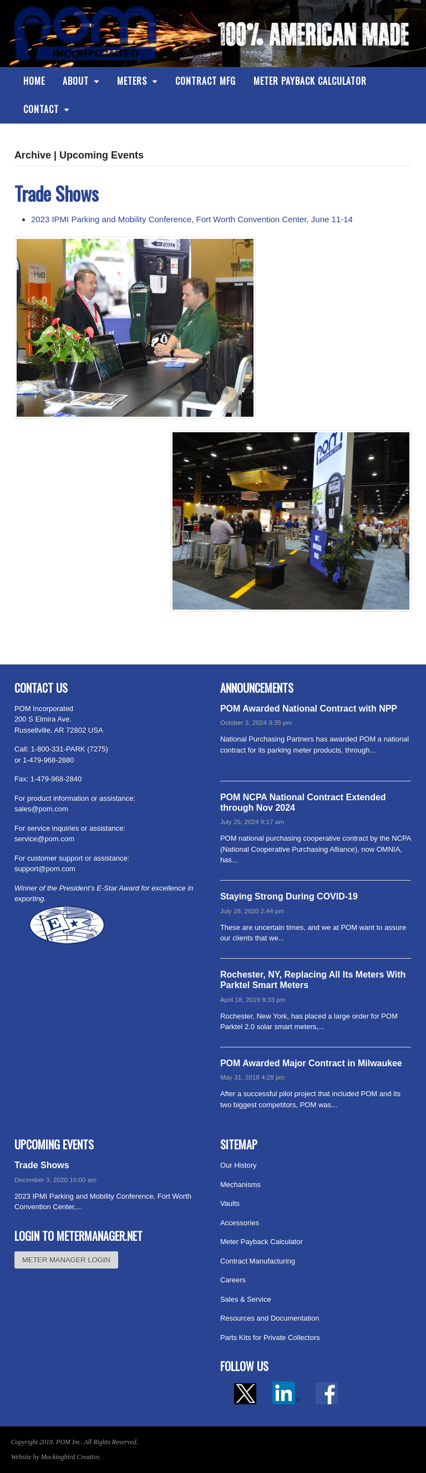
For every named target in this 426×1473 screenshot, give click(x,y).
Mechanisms (240, 1184)
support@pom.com (44, 869)
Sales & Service (245, 1299)
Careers (233, 1280)
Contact (41, 109)
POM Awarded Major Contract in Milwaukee (311, 1063)
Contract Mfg (205, 81)
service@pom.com (44, 839)
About (76, 81)
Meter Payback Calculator (310, 81)
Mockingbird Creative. (71, 1457)
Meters (132, 81)
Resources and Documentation (270, 1318)
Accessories (239, 1223)
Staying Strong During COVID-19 (289, 896)
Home (34, 81)
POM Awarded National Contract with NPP (308, 708)
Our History (238, 1165)
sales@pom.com (41, 809)
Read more (238, 760)
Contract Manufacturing (257, 1261)
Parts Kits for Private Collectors (270, 1337)
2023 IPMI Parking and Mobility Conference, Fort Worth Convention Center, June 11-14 (192, 219)
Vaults (230, 1203)
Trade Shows (56, 193)
